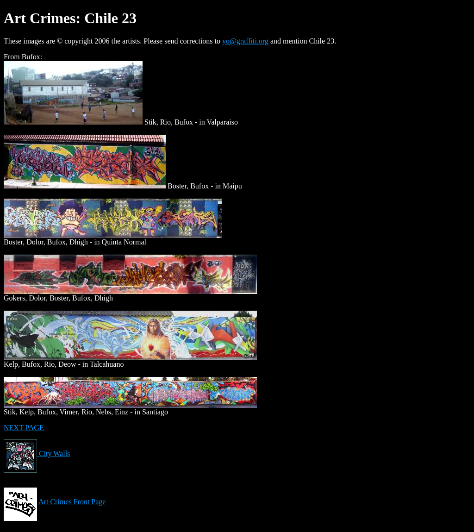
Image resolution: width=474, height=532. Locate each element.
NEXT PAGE (24, 428)
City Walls (37, 453)
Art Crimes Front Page (55, 502)
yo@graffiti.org (245, 41)
